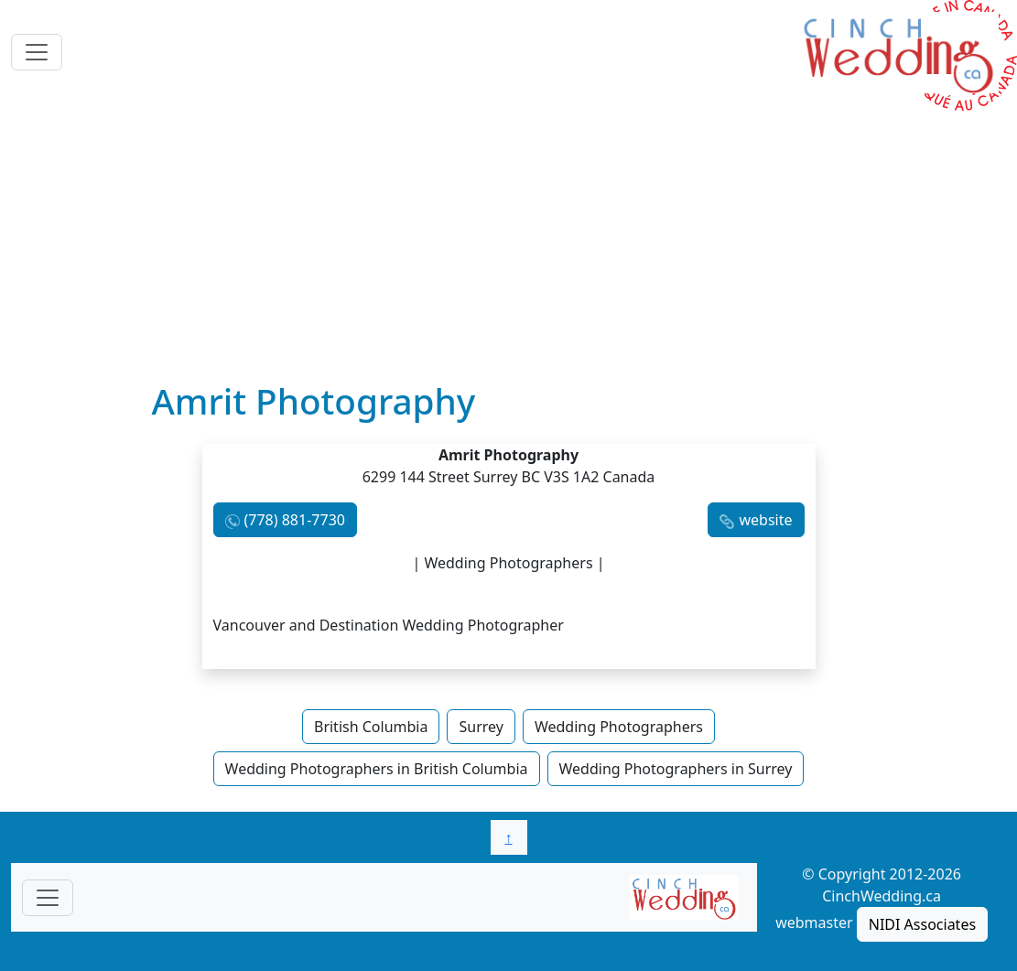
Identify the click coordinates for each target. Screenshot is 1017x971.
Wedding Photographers (619, 727)
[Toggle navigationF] (47, 897)
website (765, 520)
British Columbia (370, 727)
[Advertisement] (508, 242)
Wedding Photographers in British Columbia (376, 769)
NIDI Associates (922, 924)
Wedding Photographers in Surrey (676, 769)
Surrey (481, 727)
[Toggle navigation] (36, 52)
